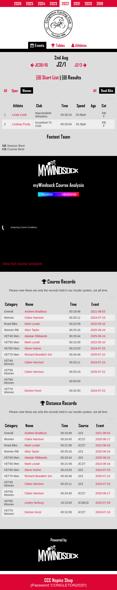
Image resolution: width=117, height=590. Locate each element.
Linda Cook (19, 114)
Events (37, 45)
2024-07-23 (98, 317)
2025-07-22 (98, 354)
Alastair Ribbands (36, 336)
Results (71, 77)
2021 (76, 3)
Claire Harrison (34, 317)
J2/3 (81, 64)
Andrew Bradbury (36, 311)
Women (26, 90)
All (5, 90)
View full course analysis (22, 264)
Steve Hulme (33, 348)
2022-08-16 (102, 445)
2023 (53, 3)
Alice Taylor (32, 330)
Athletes (79, 45)
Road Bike (107, 90)
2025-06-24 (98, 330)
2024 (41, 3)
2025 (29, 3)
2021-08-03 (98, 311)
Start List (47, 77)
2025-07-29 (102, 502)
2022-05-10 (98, 323)
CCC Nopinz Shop (58, 582)
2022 (65, 3)
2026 (17, 3)
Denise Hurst (33, 390)
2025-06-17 (102, 439)
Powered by (58, 550)
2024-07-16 (102, 512)
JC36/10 (39, 64)
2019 (99, 3)
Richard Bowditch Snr (38, 354)
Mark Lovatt (32, 323)
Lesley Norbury (34, 502)
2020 (88, 3)
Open (15, 90)
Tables (58, 45)
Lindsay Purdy (21, 124)
